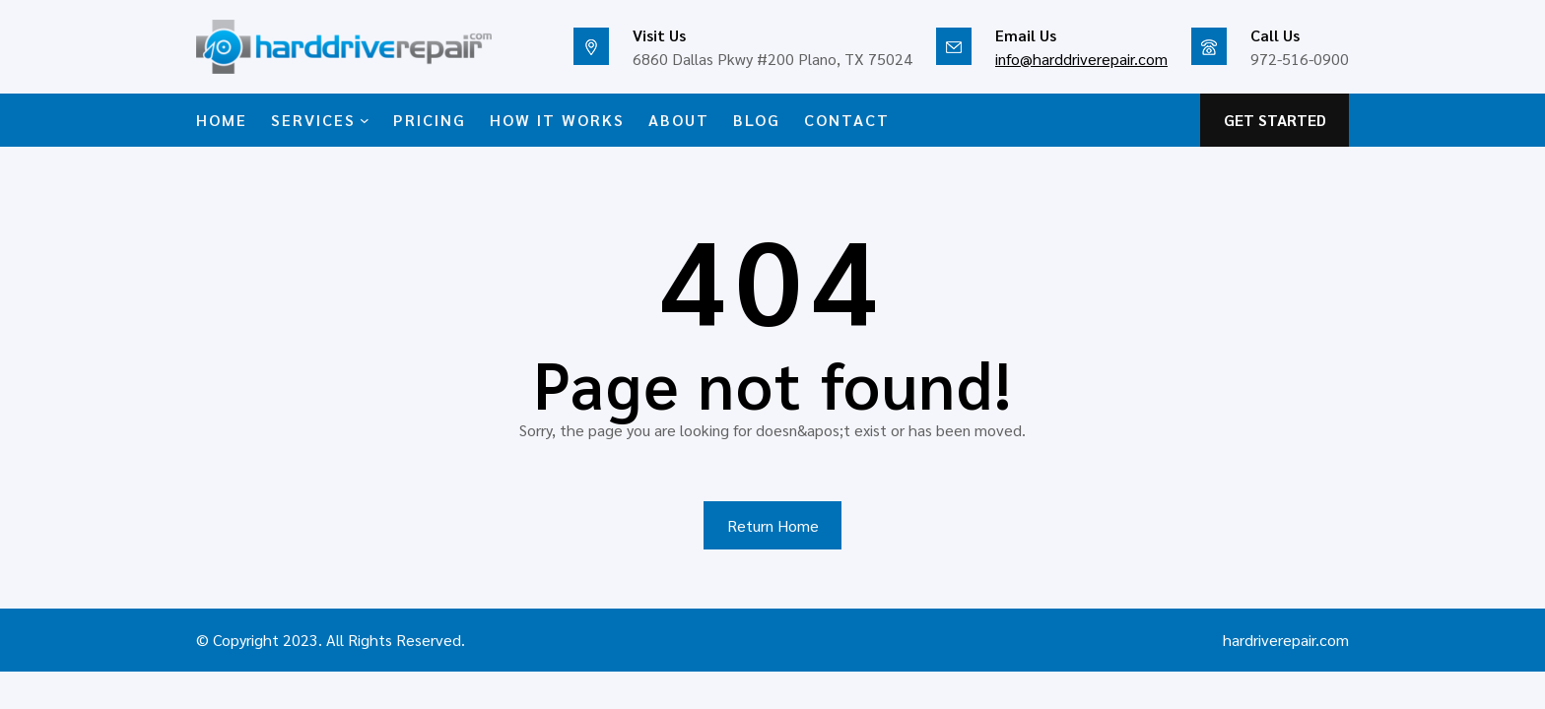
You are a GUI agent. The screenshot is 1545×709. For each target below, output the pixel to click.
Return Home (773, 525)
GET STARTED (1275, 119)
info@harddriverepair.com (1081, 58)
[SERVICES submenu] (364, 120)
